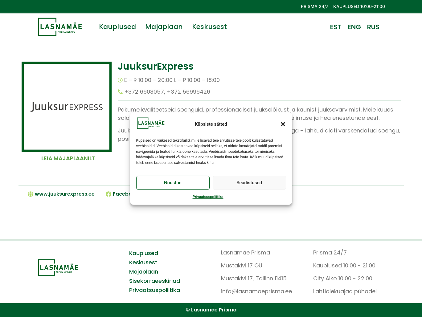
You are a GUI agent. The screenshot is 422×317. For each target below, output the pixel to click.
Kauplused (117, 26)
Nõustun (173, 187)
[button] (283, 128)
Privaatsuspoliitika (208, 201)
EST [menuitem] (336, 26)
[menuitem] (336, 27)
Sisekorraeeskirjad (154, 281)
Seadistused (249, 187)
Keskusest (209, 26)
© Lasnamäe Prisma (211, 309)
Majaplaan (164, 26)
